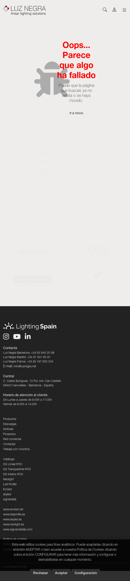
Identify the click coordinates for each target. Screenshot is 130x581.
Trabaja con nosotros (16, 449)
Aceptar (61, 573)
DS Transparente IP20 (17, 469)
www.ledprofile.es (14, 514)
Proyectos (9, 434)
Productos (9, 419)
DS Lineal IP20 (12, 464)
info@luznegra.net (25, 366)
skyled (7, 494)
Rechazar (40, 573)
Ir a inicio (76, 113)
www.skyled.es (12, 519)
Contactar (9, 444)
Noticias (8, 429)
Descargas (9, 424)
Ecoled (7, 489)
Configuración (86, 573)
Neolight (8, 479)
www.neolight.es (13, 524)
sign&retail (9, 499)
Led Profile (9, 484)
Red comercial (12, 439)
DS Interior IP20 (13, 474)
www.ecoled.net (13, 509)
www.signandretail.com (17, 529)
